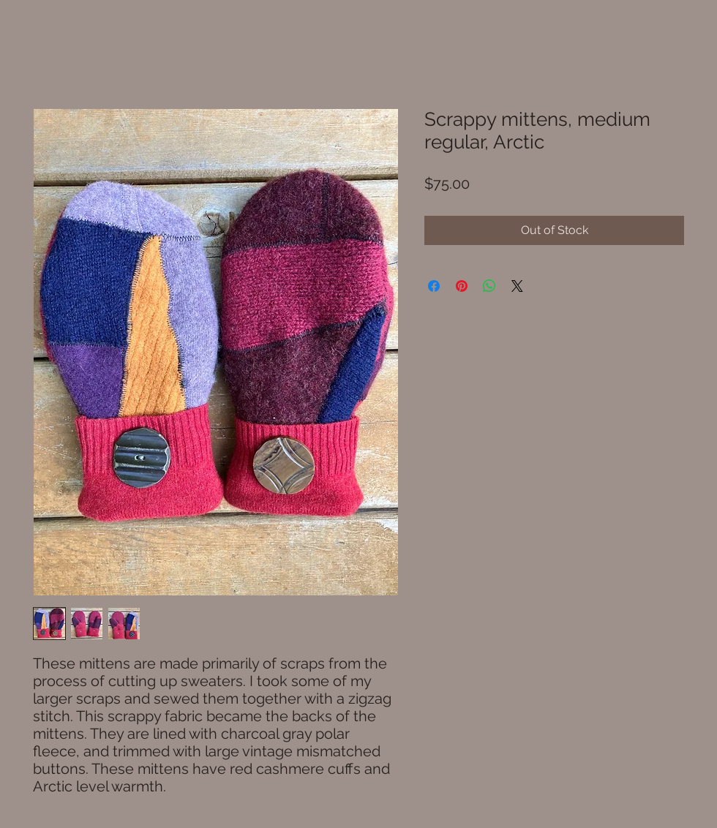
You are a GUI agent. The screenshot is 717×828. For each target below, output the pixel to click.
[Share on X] (517, 286)
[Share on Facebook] (434, 286)
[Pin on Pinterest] (461, 286)
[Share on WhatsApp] (489, 286)
